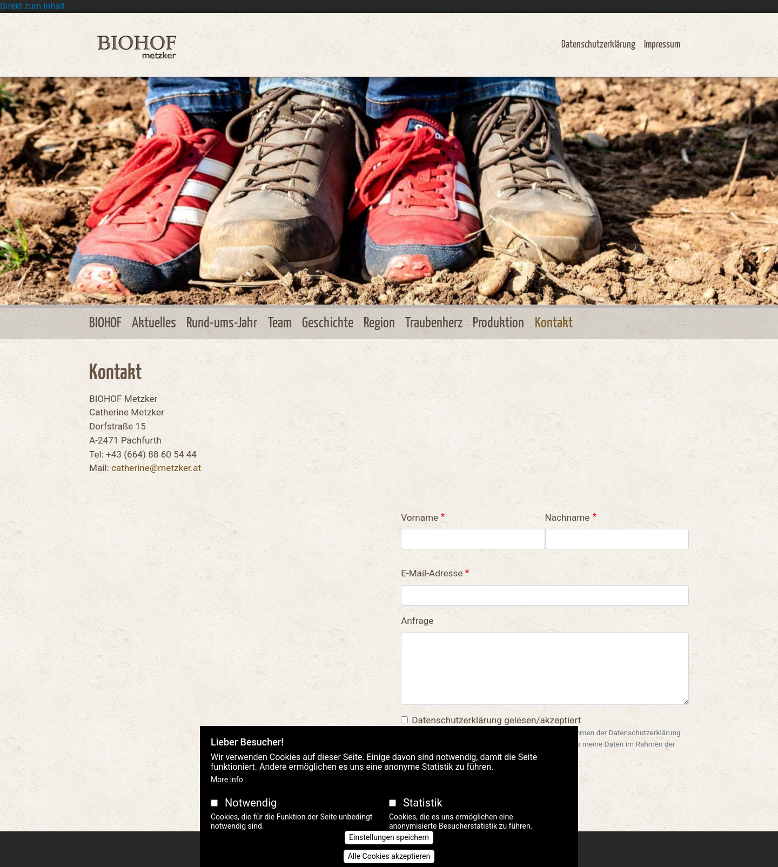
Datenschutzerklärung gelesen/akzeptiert (496, 720)
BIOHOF (105, 323)
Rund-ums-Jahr (221, 323)
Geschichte (327, 323)
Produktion (498, 323)
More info (227, 779)
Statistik (422, 802)
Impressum (662, 44)
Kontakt (554, 323)
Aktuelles (154, 323)
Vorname (419, 517)
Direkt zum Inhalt (32, 6)
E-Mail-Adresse (431, 573)
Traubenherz (433, 323)
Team (280, 323)
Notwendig (251, 802)
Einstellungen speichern (389, 837)
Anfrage (417, 620)
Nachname (567, 517)
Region (379, 323)
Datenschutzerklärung (598, 44)
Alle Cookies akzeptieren (389, 856)
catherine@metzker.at (156, 467)
